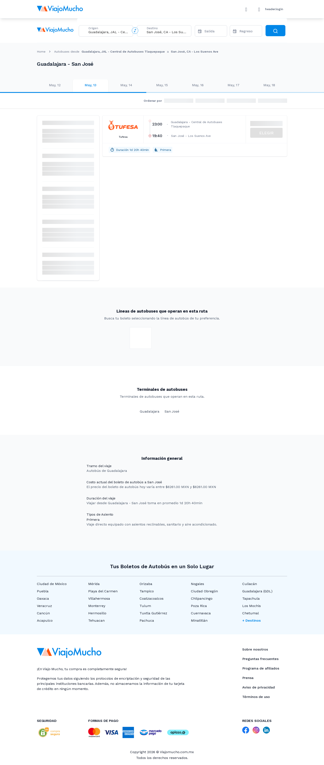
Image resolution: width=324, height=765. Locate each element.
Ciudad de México (52, 584)
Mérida (94, 584)
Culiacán (249, 584)
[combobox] (108, 32)
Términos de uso (256, 697)
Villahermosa (99, 598)
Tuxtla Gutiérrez (153, 613)
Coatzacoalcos (152, 598)
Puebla (43, 591)
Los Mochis (251, 606)
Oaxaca (43, 598)
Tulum (145, 606)
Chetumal (250, 613)
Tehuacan (96, 620)
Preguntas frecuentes (260, 659)
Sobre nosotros (255, 649)
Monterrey (96, 606)
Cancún (43, 613)
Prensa (247, 678)
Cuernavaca (201, 613)
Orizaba (146, 584)
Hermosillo (97, 613)
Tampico (147, 591)
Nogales (197, 584)
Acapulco (45, 620)
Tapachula (251, 598)
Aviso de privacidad (258, 687)
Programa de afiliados (260, 668)
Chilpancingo (201, 598)
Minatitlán (199, 620)
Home (41, 51)
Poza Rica (199, 606)
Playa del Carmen (103, 591)
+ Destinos (251, 620)
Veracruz (44, 606)
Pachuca (147, 620)
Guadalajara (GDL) (257, 591)
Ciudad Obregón (204, 591)
